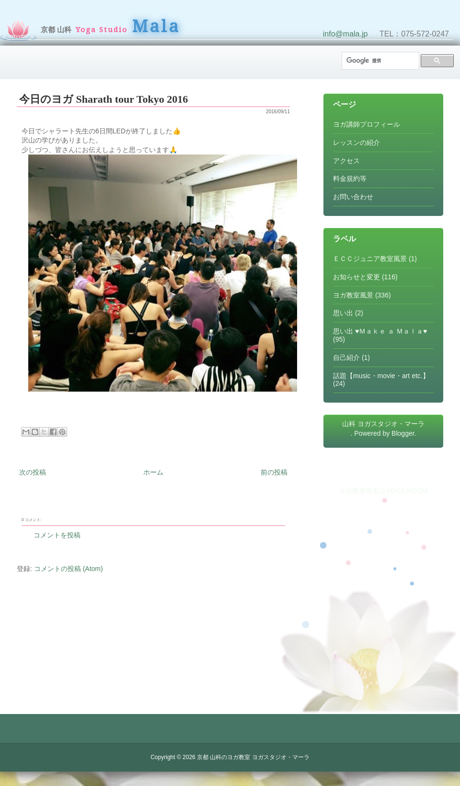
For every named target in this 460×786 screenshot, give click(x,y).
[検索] (379, 60)
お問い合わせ (353, 197)
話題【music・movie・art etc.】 (381, 376)
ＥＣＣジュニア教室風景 (370, 258)
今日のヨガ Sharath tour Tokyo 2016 (103, 99)
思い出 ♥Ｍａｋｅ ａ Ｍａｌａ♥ (380, 331)
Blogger (402, 433)
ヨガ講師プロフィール (366, 124)
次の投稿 (32, 472)
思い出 (343, 313)
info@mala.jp (345, 34)
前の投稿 (274, 472)
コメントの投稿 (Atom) (68, 568)
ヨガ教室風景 (353, 295)
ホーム (153, 472)
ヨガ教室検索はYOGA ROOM (383, 491)
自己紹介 (346, 357)
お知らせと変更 (356, 277)
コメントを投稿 (57, 535)
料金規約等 (350, 178)
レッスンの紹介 (356, 142)
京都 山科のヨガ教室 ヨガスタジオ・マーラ (253, 757)
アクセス (346, 161)
